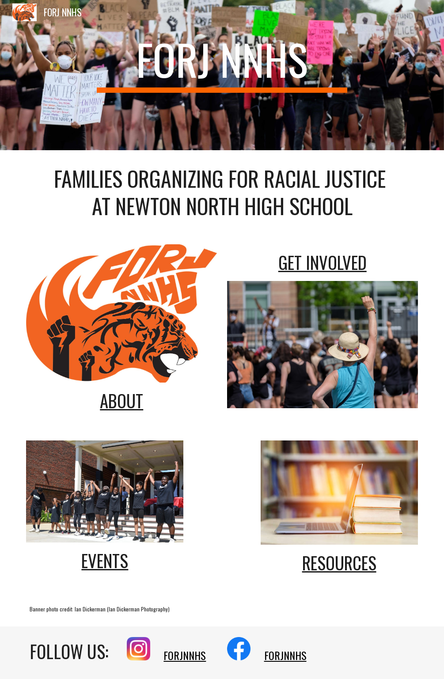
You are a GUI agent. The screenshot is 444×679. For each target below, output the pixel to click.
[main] (222, 63)
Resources (339, 562)
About (121, 400)
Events (104, 560)
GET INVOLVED (322, 262)
